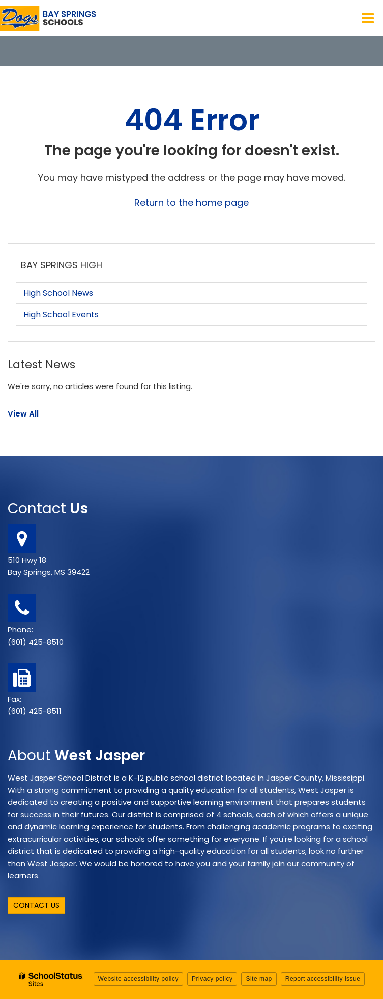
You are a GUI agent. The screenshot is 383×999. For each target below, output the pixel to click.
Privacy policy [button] (212, 978)
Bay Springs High (61, 265)
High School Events (61, 314)
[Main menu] (367, 18)
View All (23, 413)
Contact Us (36, 905)
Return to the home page (191, 202)
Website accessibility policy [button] (138, 978)
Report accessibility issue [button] (323, 978)
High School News (58, 293)
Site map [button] (259, 978)
